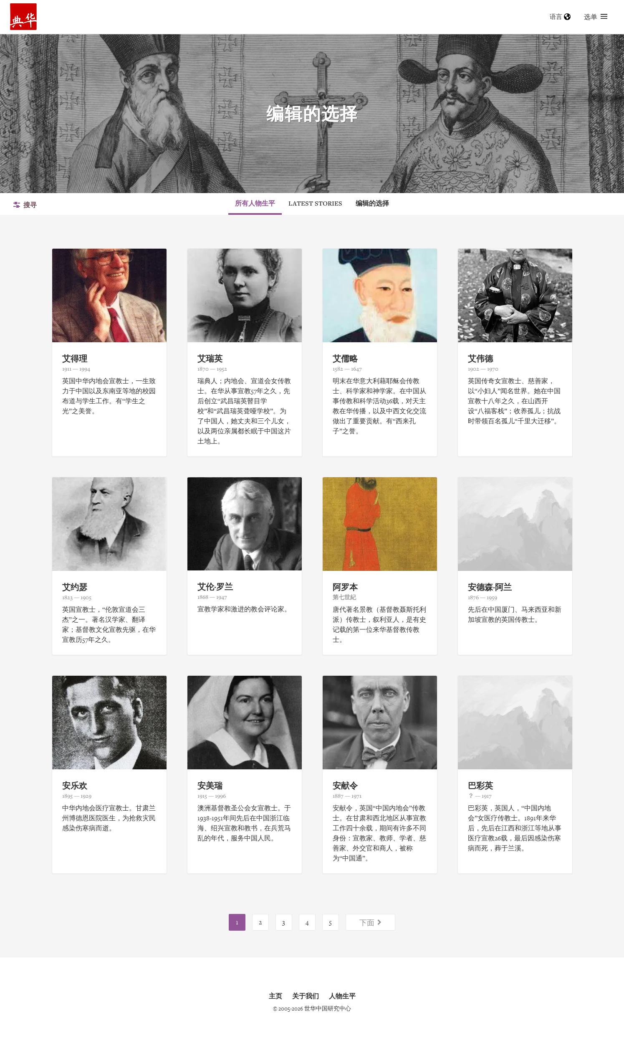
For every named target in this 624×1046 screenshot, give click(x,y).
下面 (370, 922)
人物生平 (342, 995)
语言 (560, 16)
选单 (595, 16)
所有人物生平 (255, 203)
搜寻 (25, 204)
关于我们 (305, 995)
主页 (275, 995)
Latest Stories (315, 203)
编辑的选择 (372, 203)
